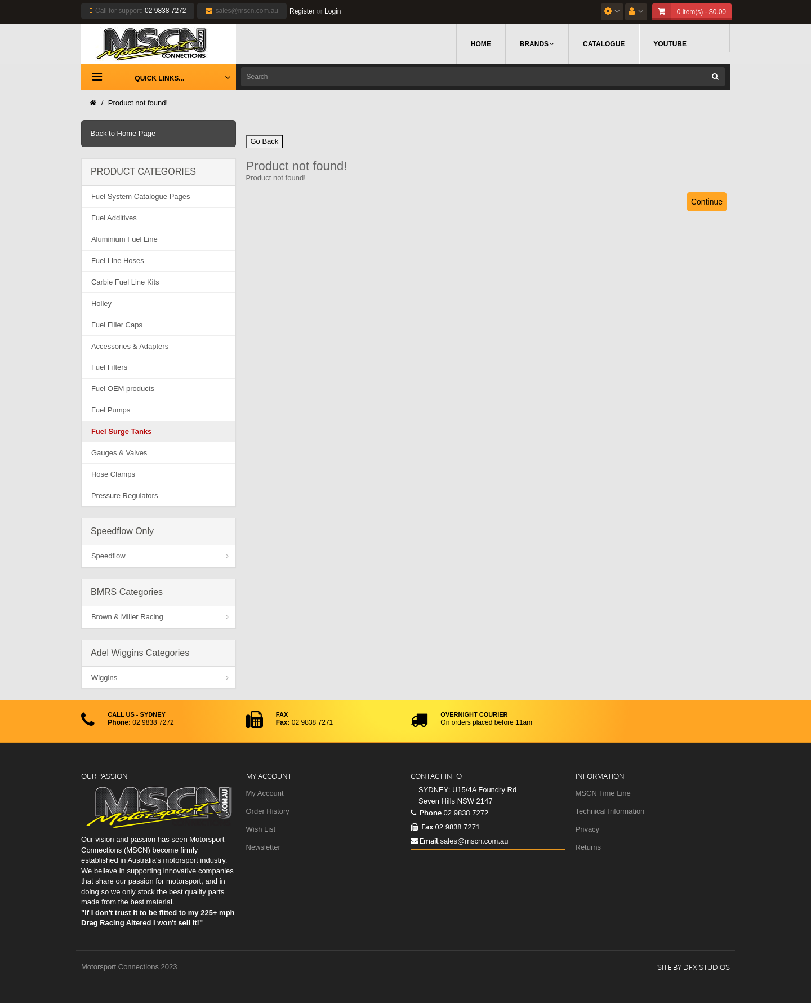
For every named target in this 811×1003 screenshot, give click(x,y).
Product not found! (138, 103)
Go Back (265, 141)
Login (332, 11)
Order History (267, 811)
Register (302, 11)
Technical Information (610, 811)
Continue (707, 201)
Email (424, 840)
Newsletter (263, 847)
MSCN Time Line (603, 793)
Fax (422, 826)
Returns (588, 847)
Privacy (588, 829)
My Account (265, 793)
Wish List (261, 829)
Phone (426, 812)
